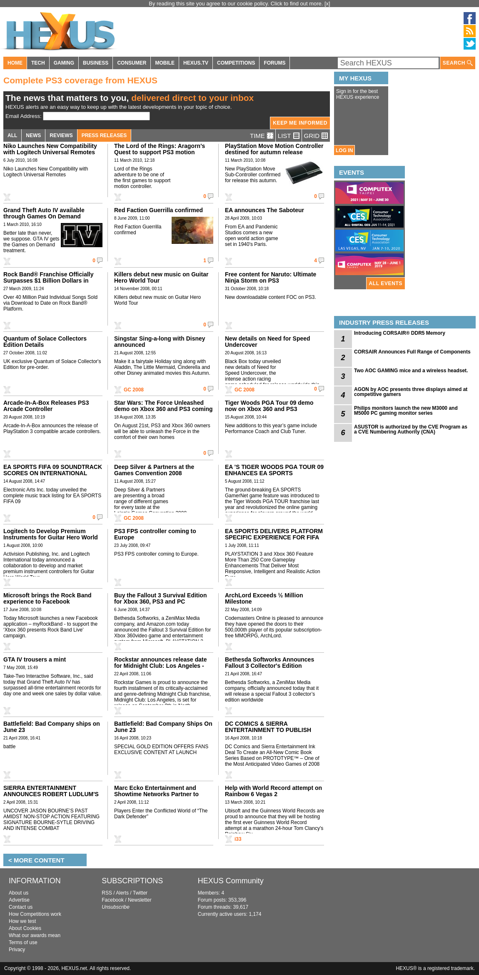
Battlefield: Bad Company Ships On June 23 (163, 726)
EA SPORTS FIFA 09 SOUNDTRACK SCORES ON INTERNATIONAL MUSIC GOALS (52, 473)
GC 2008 (134, 390)
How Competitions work (35, 914)
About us (18, 893)
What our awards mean (34, 935)
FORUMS (274, 63)
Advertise (19, 900)
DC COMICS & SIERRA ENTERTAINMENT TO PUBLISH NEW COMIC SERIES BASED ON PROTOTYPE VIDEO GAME (270, 733)
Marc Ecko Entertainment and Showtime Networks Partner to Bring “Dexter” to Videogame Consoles (156, 797)
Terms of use (23, 942)
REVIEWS (61, 135)
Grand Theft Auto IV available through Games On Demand (44, 213)
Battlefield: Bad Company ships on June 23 (51, 726)
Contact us (20, 907)
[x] (327, 3)
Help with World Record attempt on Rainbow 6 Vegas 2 (273, 791)
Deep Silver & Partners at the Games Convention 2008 (154, 470)
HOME (14, 63)
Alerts (122, 893)
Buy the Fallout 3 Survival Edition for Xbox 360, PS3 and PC (160, 598)
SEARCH (458, 63)
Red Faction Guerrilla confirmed (158, 210)
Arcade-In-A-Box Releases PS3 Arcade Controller (46, 405)
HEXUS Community (231, 881)
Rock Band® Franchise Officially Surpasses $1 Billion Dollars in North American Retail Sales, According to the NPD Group (48, 283)
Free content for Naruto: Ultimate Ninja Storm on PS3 (270, 277)
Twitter (140, 893)
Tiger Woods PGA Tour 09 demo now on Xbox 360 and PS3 (269, 405)
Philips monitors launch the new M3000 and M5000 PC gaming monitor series (406, 411)
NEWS (33, 135)
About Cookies (25, 928)
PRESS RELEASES (104, 135)
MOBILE (165, 63)
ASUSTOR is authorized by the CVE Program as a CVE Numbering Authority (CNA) (410, 429)
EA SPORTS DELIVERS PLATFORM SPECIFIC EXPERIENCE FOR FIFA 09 (274, 537)
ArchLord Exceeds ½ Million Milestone (264, 598)
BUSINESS (95, 63)
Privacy (17, 949)
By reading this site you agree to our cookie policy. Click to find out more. (236, 3)
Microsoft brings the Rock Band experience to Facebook (47, 598)
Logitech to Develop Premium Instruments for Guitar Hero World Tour (50, 537)
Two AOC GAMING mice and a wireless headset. (411, 370)
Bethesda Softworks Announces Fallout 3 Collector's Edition (269, 662)
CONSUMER (131, 63)
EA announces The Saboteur (264, 210)
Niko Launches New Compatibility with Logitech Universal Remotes (50, 149)
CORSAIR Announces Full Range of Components (412, 351)
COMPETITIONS (236, 63)
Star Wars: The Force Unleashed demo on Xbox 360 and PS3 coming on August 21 (163, 409)
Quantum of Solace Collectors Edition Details (45, 341)
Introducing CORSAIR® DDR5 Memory (399, 333)
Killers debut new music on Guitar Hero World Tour (161, 277)
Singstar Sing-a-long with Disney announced (159, 341)
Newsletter (140, 900)
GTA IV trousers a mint (34, 659)
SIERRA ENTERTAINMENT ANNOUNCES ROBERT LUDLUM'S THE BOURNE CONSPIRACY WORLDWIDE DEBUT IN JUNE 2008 (52, 797)
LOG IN (344, 150)
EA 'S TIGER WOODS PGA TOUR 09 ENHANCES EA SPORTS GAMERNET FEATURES (274, 473)
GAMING (64, 63)
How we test (22, 921)
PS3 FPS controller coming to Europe (155, 534)
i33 (238, 839)
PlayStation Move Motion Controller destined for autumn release (274, 149)
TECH (38, 63)
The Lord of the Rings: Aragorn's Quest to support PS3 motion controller (159, 152)
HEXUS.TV (195, 63)
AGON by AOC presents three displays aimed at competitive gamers (410, 392)
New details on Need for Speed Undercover (267, 341)
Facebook (113, 900)
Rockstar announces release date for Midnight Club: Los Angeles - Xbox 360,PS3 (160, 665)
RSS (107, 893)
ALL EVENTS (385, 283)
